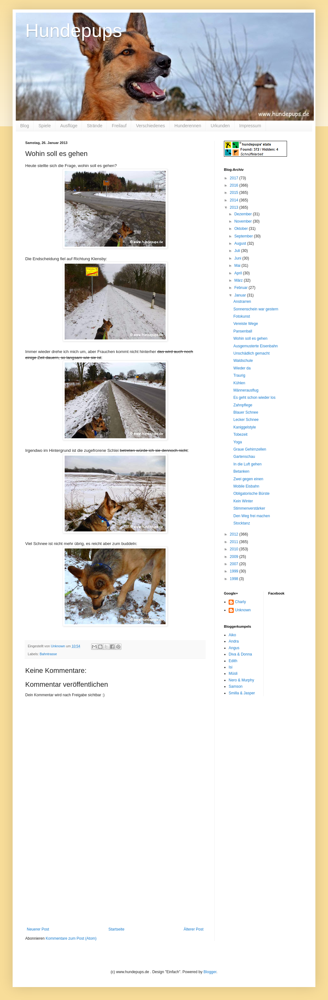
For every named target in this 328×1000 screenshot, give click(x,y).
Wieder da (242, 368)
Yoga (237, 442)
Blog (24, 125)
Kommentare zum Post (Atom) (71, 938)
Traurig (239, 375)
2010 (234, 549)
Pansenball (242, 331)
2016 (234, 185)
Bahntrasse (48, 654)
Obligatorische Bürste (251, 493)
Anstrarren (242, 301)
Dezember (243, 214)
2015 (234, 192)
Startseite (116, 929)
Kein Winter (243, 501)
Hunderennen (187, 125)
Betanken (241, 471)
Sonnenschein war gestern (255, 309)
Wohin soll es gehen (250, 338)
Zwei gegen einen (248, 479)
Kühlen (239, 383)
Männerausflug (245, 390)
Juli (237, 251)
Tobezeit (240, 434)
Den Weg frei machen (251, 516)
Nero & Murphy (241, 680)
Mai (238, 265)
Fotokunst (241, 316)
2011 (234, 542)
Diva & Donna (240, 654)
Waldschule (243, 360)
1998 (234, 579)
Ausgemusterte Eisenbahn (255, 346)
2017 (234, 178)
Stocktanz (241, 523)
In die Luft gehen (247, 464)
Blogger (209, 972)
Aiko (232, 635)
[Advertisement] (115, 879)
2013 (234, 207)
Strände (94, 125)
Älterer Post (193, 929)
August (240, 243)
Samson (236, 686)
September (244, 236)
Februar (241, 287)
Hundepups (73, 30)
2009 (234, 556)
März (239, 280)
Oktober (241, 228)
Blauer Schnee (245, 412)
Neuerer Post (38, 929)
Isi (230, 667)
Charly (240, 602)
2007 (234, 564)
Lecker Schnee (246, 419)
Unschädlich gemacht (251, 353)
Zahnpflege (242, 405)
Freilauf (119, 125)
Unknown (243, 610)
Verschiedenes (150, 125)
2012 (234, 534)
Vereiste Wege (245, 323)
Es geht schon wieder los (254, 397)
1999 (234, 571)
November (243, 221)
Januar (240, 295)
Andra (234, 641)
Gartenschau (244, 456)
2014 (234, 200)
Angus (234, 648)
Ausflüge (68, 125)
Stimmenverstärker (249, 508)
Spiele (44, 125)
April (238, 273)
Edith (233, 661)
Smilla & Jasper (242, 693)
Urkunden (220, 125)
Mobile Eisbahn (246, 486)
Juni (238, 258)
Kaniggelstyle (244, 427)
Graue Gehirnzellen (249, 449)
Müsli (233, 673)
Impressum (250, 125)
